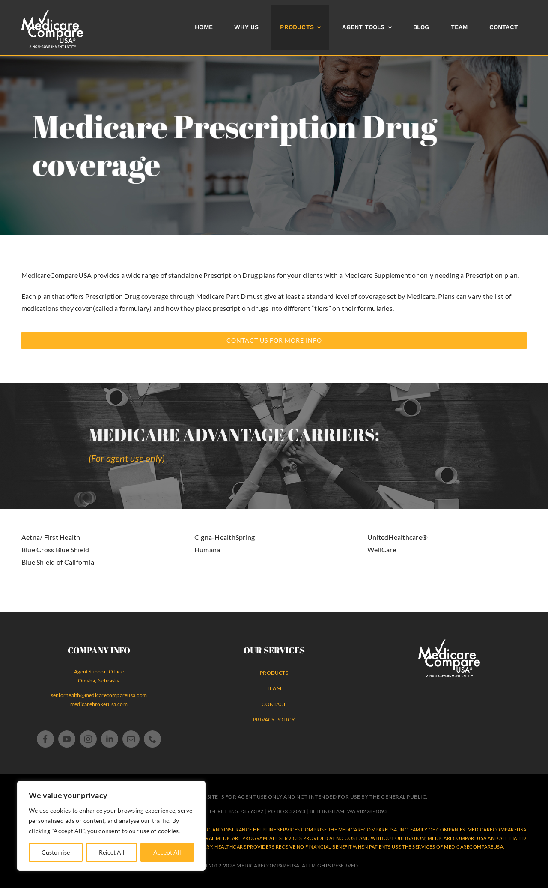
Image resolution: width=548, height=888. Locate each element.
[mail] (131, 739)
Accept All (167, 852)
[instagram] (88, 739)
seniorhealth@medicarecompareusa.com (99, 695)
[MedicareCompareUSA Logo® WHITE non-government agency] (449, 642)
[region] (111, 826)
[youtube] (66, 739)
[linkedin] (109, 739)
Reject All (112, 852)
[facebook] (45, 739)
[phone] (152, 739)
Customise (56, 852)
